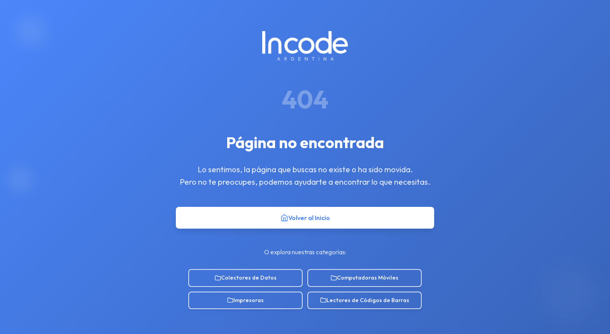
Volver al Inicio (305, 218)
